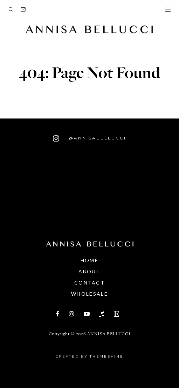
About (89, 271)
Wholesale (89, 294)
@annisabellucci (89, 138)
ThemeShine (106, 356)
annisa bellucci (108, 334)
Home (89, 260)
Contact (89, 283)
